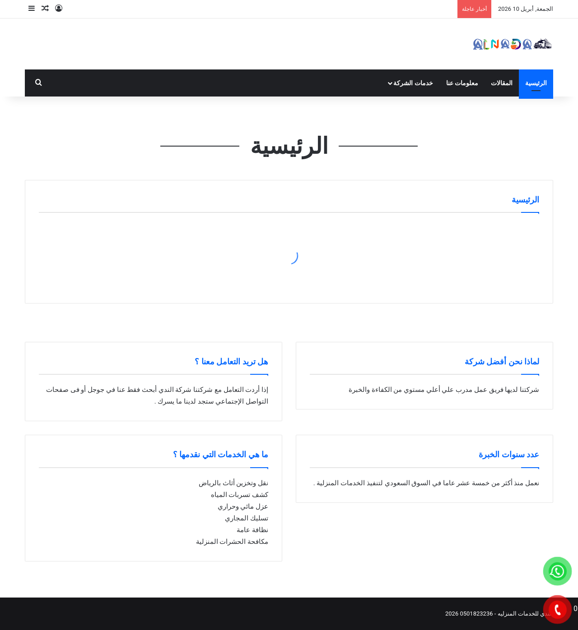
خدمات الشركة (413, 83)
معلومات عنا (462, 83)
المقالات (502, 83)
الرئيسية (536, 83)
